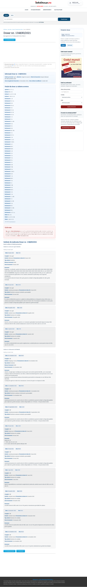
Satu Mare (9, 29)
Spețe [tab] (12, 15)
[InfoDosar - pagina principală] (43, 3)
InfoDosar (5, 29)
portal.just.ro (12, 221)
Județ (62, 100)
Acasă (26, 9)
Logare (63, 45)
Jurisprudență (47, 9)
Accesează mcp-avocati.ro (68, 127)
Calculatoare (58, 9)
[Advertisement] (29, 52)
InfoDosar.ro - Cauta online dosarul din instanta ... (43, 579)
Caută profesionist (71, 106)
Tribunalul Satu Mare (9, 64)
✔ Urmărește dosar (9, 39)
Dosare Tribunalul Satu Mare (17, 29)
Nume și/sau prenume (65, 89)
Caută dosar (64, 19)
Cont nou (70, 45)
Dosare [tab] (6, 15)
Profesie (62, 94)
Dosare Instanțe (35, 9)
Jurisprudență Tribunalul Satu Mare (11, 67)
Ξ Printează (20, 551)
